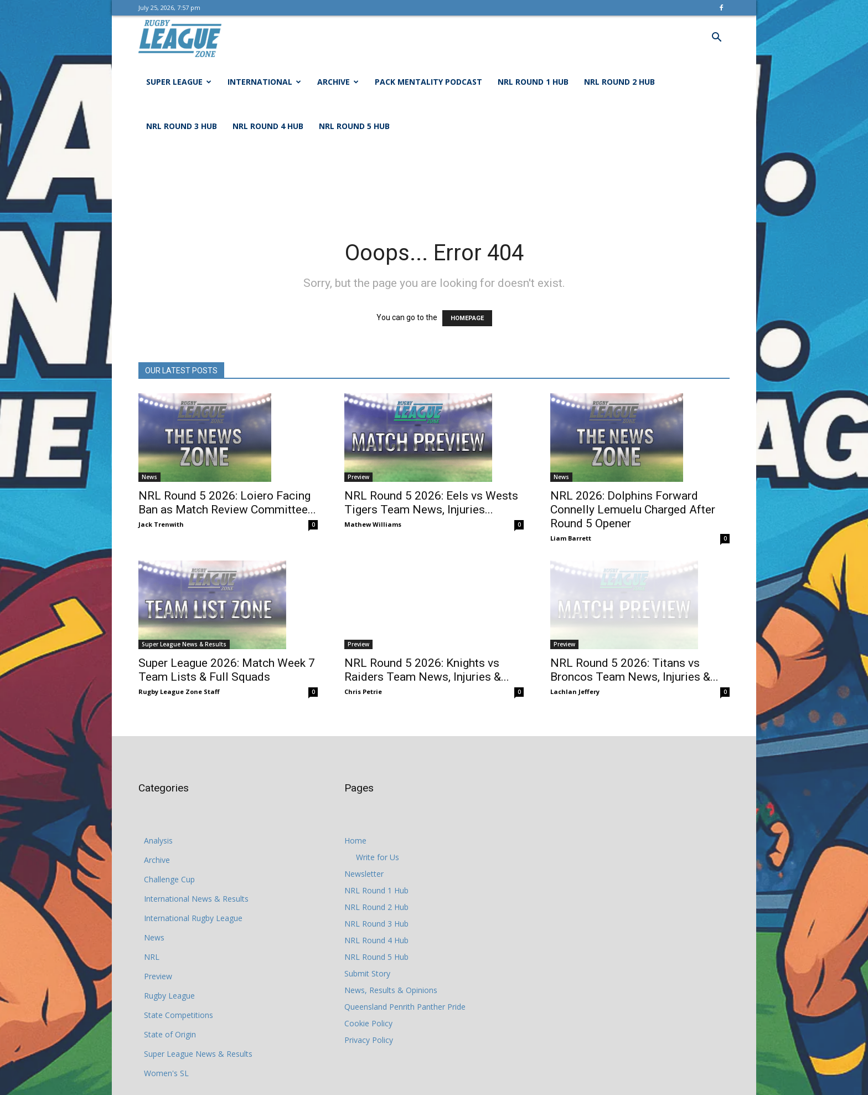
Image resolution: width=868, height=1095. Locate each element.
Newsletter (364, 873)
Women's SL (166, 1073)
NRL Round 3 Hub (181, 126)
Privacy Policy (368, 1040)
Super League (178, 81)
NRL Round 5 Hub (354, 126)
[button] (716, 38)
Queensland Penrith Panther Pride (405, 1006)
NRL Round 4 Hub (267, 126)
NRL (151, 957)
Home (355, 840)
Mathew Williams (372, 524)
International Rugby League (193, 918)
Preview (358, 477)
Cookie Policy (368, 1023)
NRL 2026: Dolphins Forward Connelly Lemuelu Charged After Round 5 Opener (632, 509)
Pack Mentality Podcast (428, 81)
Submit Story (367, 973)
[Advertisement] (434, 187)
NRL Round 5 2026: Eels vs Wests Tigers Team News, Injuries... (431, 502)
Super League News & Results (184, 644)
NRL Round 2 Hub (619, 81)
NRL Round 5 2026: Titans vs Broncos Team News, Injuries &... (634, 654)
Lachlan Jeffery (575, 676)
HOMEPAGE (467, 318)
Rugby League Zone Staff (179, 691)
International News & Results (196, 898)
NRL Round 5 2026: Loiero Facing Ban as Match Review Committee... (227, 502)
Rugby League (169, 995)
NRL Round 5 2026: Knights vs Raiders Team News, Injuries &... (426, 654)
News (149, 477)
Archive (338, 81)
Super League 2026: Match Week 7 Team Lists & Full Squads (226, 669)
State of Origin (170, 1034)
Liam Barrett (570, 538)
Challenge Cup (169, 879)
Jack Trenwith (161, 524)
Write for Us (377, 857)
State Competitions (178, 1015)
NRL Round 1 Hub (533, 81)
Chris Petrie (363, 676)
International (264, 81)
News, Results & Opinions (390, 990)
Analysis (158, 840)
